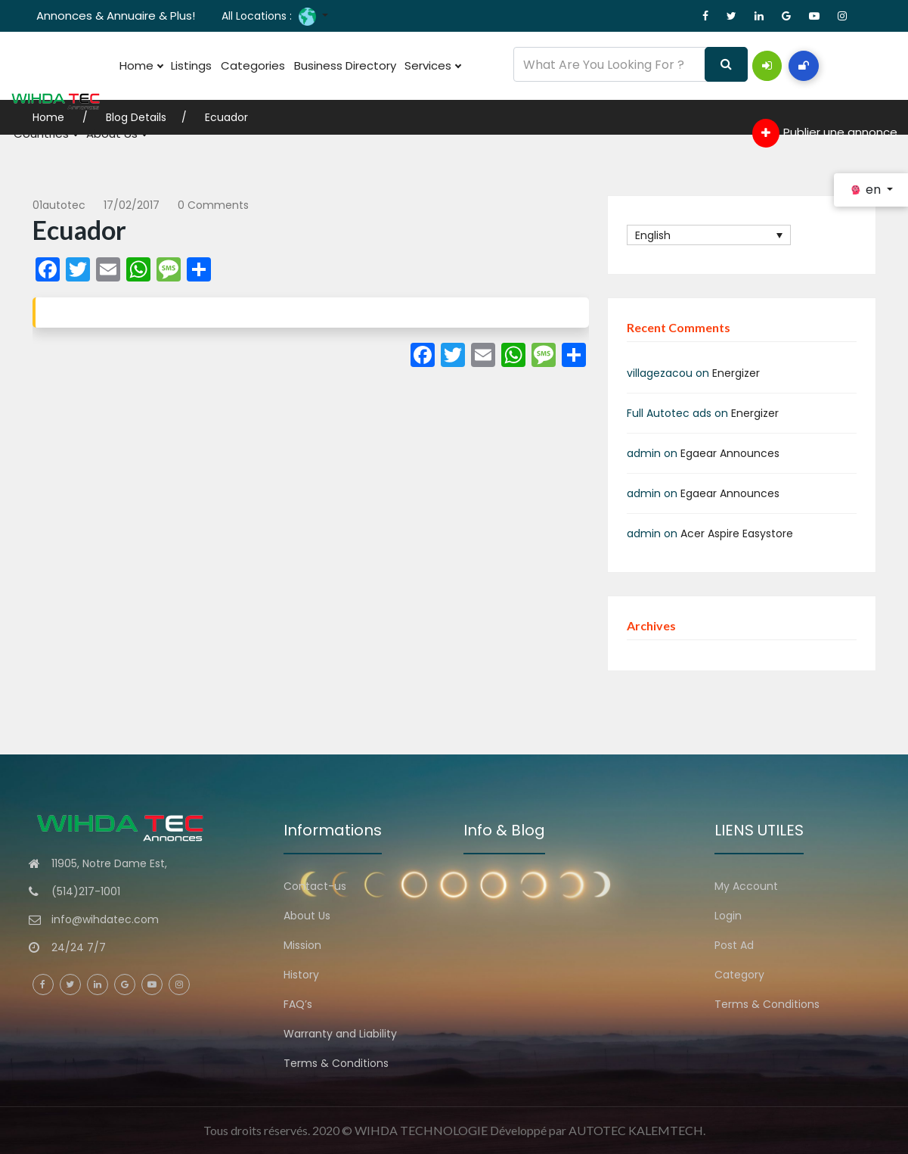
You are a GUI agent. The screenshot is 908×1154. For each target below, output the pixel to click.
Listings (183, 65)
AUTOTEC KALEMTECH (636, 1130)
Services (407, 66)
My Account (746, 886)
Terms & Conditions (336, 1063)
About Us (108, 134)
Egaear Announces (729, 453)
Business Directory (325, 65)
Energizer (736, 373)
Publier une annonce (824, 133)
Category (739, 974)
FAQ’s (298, 1004)
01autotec (59, 205)
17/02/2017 (132, 205)
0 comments (213, 205)
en (866, 189)
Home (138, 66)
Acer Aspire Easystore (736, 533)
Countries (43, 134)
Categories (238, 65)
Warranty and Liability (340, 1033)
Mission (302, 945)
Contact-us (315, 886)
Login (728, 915)
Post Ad (734, 945)
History (301, 974)
